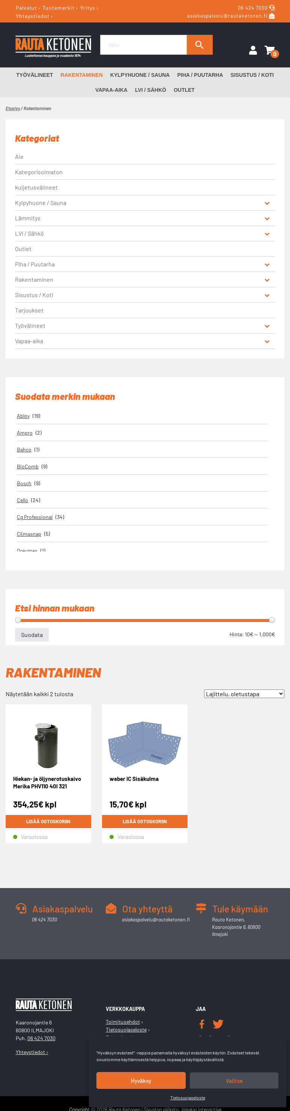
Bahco (24, 449)
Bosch (24, 483)
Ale (19, 156)
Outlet (184, 90)
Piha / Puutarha (200, 75)
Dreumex (27, 550)
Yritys (87, 7)
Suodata (32, 634)
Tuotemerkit (58, 7)
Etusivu (13, 108)
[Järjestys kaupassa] (244, 693)
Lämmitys (28, 217)
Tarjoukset (29, 310)
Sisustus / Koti (252, 75)
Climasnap (29, 534)
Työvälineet (34, 75)
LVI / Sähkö (150, 90)
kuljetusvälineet (36, 187)
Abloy (23, 416)
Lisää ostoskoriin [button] (48, 821)
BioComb (28, 466)
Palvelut (26, 7)
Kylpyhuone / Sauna (140, 75)
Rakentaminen (81, 75)
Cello (22, 500)
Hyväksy (141, 1080)
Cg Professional (35, 517)
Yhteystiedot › (32, 1052)
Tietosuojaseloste (187, 1097)
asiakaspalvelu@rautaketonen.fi (227, 16)
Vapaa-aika (111, 90)
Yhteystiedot (33, 15)
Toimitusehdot (123, 1021)
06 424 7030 (253, 8)
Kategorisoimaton (39, 171)
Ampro (25, 432)
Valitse (234, 1080)
